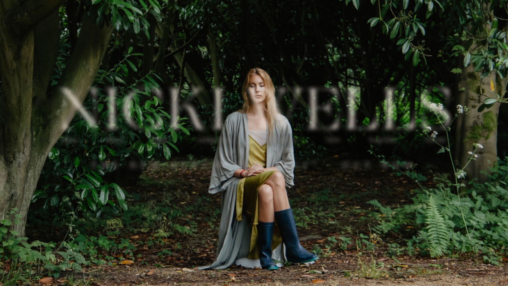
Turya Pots (382, 139)
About (71, 139)
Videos (160, 139)
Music (115, 139)
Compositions (215, 139)
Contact (434, 139)
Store (332, 139)
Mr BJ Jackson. (136, 275)
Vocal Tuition (279, 139)
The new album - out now (254, 165)
